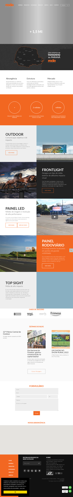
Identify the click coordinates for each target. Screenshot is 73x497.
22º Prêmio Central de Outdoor (12, 333)
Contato (56, 5)
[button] (40, 441)
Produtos (26, 5)
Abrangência (11, 78)
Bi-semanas (34, 5)
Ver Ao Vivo (23, 225)
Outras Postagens (36, 371)
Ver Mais (11, 152)
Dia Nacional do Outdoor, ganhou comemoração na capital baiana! (34, 353)
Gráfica (46, 5)
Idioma (63, 5)
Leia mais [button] (22, 488)
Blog (51, 5)
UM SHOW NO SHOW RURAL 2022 (60, 351)
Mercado (51, 78)
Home (10, 460)
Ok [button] (15, 492)
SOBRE (48, 457)
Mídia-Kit (40, 5)
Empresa (20, 5)
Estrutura (31, 78)
